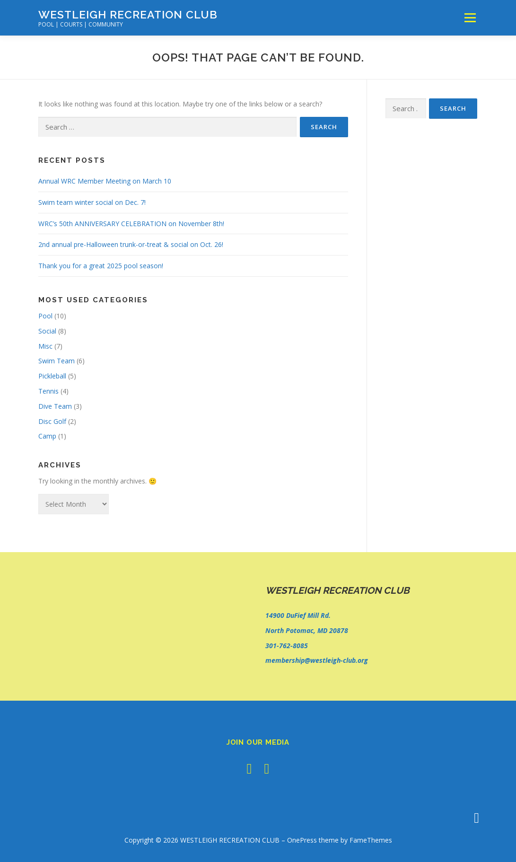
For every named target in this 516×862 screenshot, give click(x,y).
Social (47, 330)
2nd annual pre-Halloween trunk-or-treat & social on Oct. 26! (130, 244)
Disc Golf (52, 421)
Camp (47, 435)
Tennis (48, 391)
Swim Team (56, 360)
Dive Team (55, 406)
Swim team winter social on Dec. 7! (92, 202)
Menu (470, 17)
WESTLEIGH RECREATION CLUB (128, 14)
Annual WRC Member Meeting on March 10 (104, 180)
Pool (45, 315)
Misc (45, 346)
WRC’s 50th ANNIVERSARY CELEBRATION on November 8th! (131, 223)
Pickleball (52, 375)
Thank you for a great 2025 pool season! (100, 265)
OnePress (302, 840)
